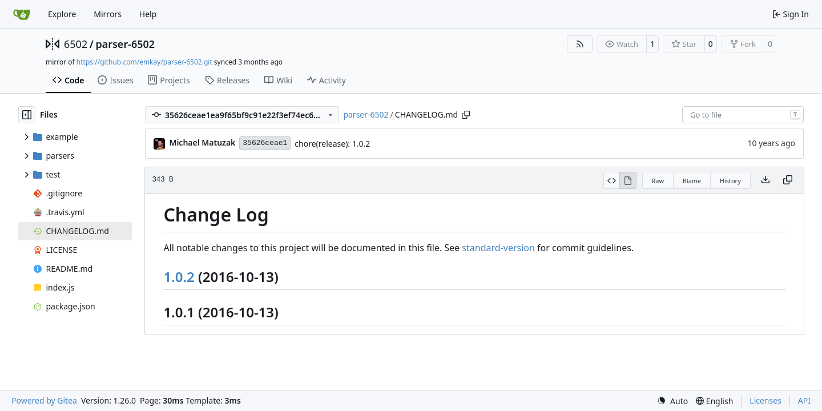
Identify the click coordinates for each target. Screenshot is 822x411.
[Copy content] (788, 180)
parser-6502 (125, 44)
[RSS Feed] (580, 44)
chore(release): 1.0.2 (332, 143)
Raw (658, 180)
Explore (62, 14)
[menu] (672, 401)
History (730, 180)
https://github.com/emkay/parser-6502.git (144, 62)
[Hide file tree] (26, 114)
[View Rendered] (627, 180)
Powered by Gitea (44, 400)
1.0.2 (178, 276)
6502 (75, 44)
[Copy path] (466, 115)
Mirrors (108, 14)
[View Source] (611, 180)
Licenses (765, 400)
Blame (692, 180)
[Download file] (765, 180)
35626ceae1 (265, 143)
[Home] (22, 14)
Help (148, 14)
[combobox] (743, 114)
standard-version (498, 247)
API (804, 400)
